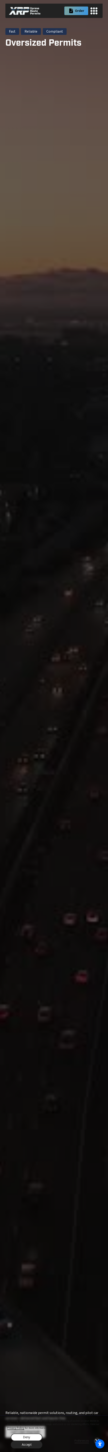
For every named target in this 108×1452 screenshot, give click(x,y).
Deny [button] (26, 1437)
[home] (24, 11)
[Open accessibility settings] (99, 1443)
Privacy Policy (15, 1428)
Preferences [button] (81, 1440)
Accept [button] (27, 1444)
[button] (94, 11)
